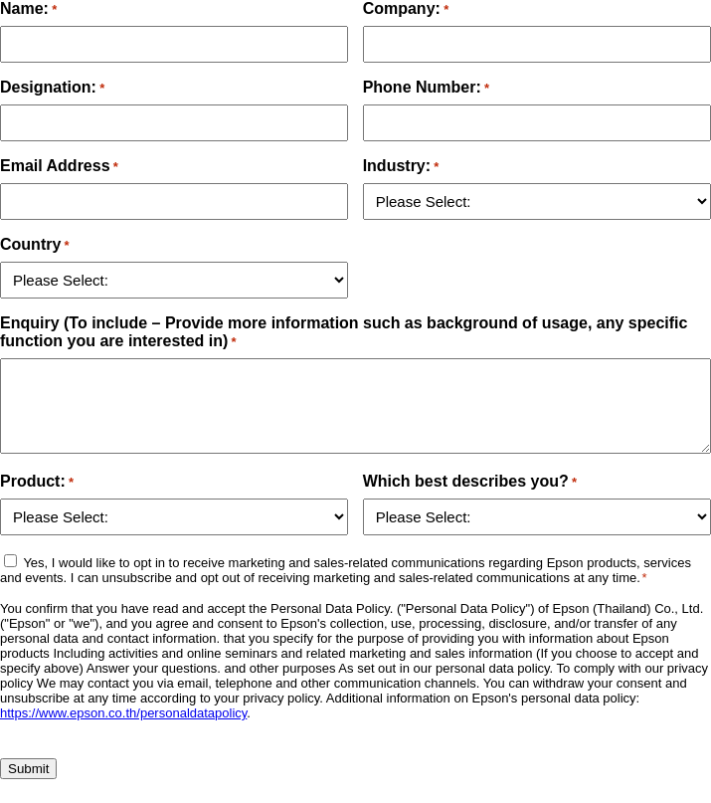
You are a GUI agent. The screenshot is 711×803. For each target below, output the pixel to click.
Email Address (59, 165)
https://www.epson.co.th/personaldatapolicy (123, 712)
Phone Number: (426, 87)
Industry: (401, 165)
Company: (406, 8)
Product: (37, 481)
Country (35, 244)
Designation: (52, 87)
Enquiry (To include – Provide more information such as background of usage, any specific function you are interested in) (343, 331)
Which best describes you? (470, 481)
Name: (28, 8)
